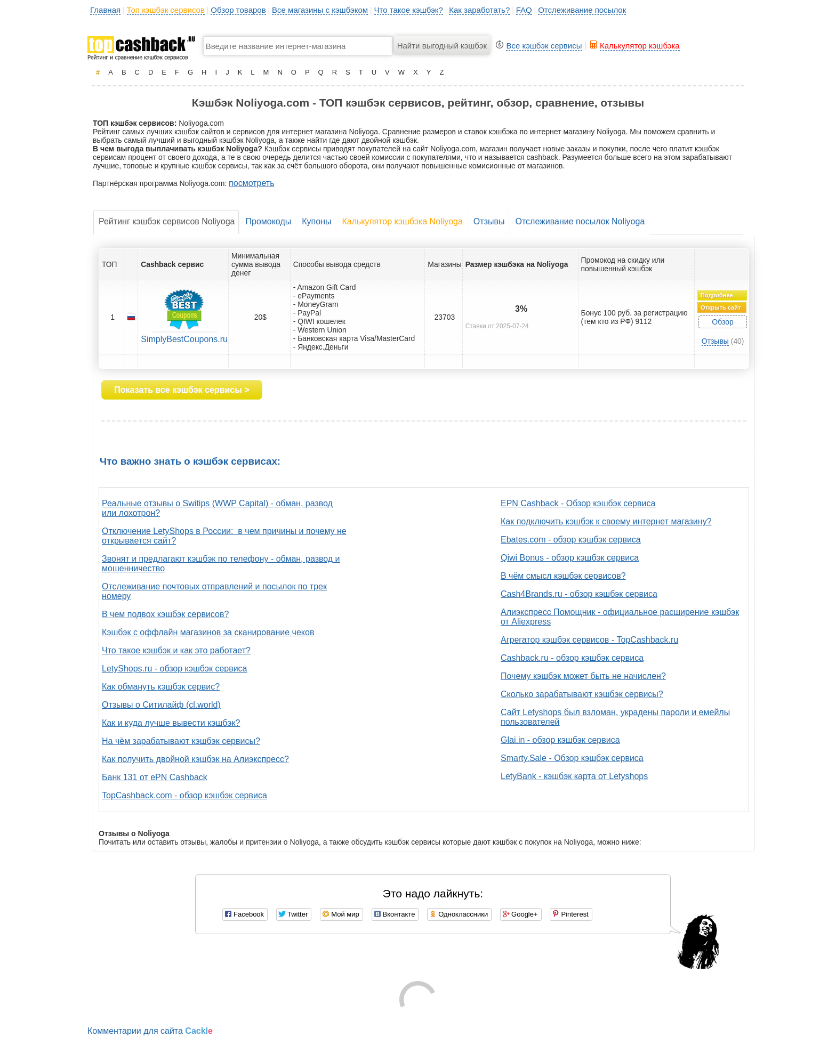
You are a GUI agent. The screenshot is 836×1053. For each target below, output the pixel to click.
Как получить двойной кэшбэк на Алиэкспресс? (195, 759)
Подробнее (717, 295)
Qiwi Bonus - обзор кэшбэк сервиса (570, 557)
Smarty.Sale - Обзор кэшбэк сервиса (572, 758)
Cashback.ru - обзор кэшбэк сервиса (572, 657)
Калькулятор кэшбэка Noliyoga (402, 221)
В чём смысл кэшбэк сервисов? (563, 575)
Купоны (316, 221)
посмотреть (251, 183)
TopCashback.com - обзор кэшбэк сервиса (184, 795)
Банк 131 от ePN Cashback (154, 777)
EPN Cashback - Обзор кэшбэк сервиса (578, 503)
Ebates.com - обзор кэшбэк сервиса (571, 539)
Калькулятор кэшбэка (640, 45)
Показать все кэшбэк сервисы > (181, 389)
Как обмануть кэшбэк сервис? (161, 686)
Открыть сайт (721, 307)
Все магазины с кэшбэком (320, 9)
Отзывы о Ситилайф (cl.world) (161, 704)
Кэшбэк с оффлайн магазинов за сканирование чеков (208, 632)
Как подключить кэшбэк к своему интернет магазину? (606, 521)
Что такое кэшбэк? (408, 9)
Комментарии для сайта (150, 1030)
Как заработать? (479, 9)
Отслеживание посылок (582, 9)
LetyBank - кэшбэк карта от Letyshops (574, 776)
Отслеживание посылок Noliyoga (580, 221)
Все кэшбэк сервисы (544, 45)
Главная (105, 9)
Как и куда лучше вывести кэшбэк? (171, 722)
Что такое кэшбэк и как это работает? (176, 650)
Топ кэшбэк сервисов (166, 9)
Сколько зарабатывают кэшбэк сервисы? (582, 694)
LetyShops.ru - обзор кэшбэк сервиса (174, 668)
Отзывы (489, 221)
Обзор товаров (238, 9)
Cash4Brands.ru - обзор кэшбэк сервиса (579, 593)
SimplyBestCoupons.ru (184, 339)
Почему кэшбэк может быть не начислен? (583, 676)
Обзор (722, 322)
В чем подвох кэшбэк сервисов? (165, 614)
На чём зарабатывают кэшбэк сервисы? (181, 741)
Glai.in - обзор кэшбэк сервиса (560, 739)
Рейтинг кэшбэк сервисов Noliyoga (167, 221)
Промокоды (268, 221)
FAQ (524, 9)
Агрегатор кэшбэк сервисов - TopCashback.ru (589, 639)
